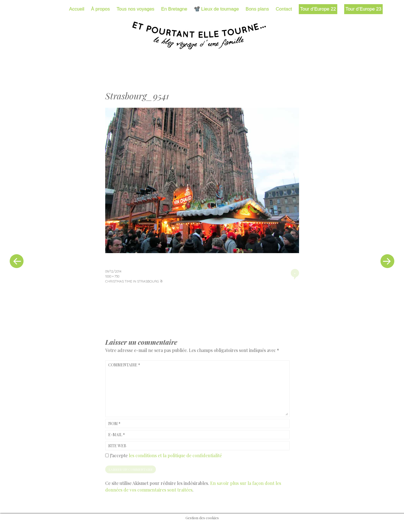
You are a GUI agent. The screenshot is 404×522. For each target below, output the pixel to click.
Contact (284, 9)
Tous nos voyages (135, 9)
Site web (117, 445)
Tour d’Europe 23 (363, 9)
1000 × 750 (112, 276)
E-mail (116, 434)
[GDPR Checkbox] (107, 455)
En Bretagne (174, 9)
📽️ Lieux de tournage (216, 9)
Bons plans (257, 9)
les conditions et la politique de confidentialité (175, 455)
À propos (100, 9)
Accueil (76, 9)
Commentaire (124, 364)
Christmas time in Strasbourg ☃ (134, 281)
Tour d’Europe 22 (318, 9)
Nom (114, 423)
